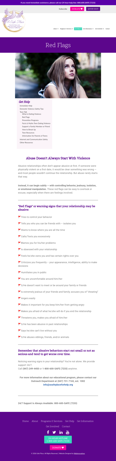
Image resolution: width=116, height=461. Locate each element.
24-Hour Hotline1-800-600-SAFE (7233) (58, 439)
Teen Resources (28, 133)
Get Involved (99, 29)
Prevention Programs (30, 120)
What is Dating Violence (31, 114)
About (55, 29)
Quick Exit (93, 9)
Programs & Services (66, 29)
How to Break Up (29, 129)
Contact (107, 29)
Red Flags (26, 117)
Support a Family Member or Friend (36, 126)
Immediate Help (26, 106)
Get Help (78, 29)
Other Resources (26, 142)
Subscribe (63, 9)
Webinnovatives (79, 453)
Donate (77, 9)
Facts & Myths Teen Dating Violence (36, 123)
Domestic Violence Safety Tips (32, 109)
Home (25, 421)
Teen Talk (23, 112)
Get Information (88, 29)
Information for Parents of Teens (34, 136)
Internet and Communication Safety (34, 139)
